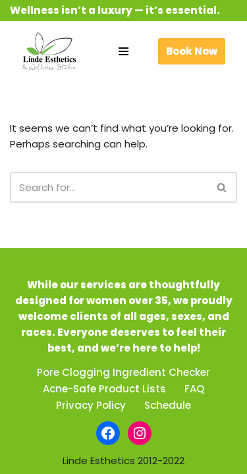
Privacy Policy (91, 405)
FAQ (194, 389)
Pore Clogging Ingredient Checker (123, 372)
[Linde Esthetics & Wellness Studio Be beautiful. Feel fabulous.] (49, 51)
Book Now (191, 51)
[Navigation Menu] (123, 51)
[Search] (108, 187)
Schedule (167, 405)
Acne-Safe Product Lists (104, 389)
